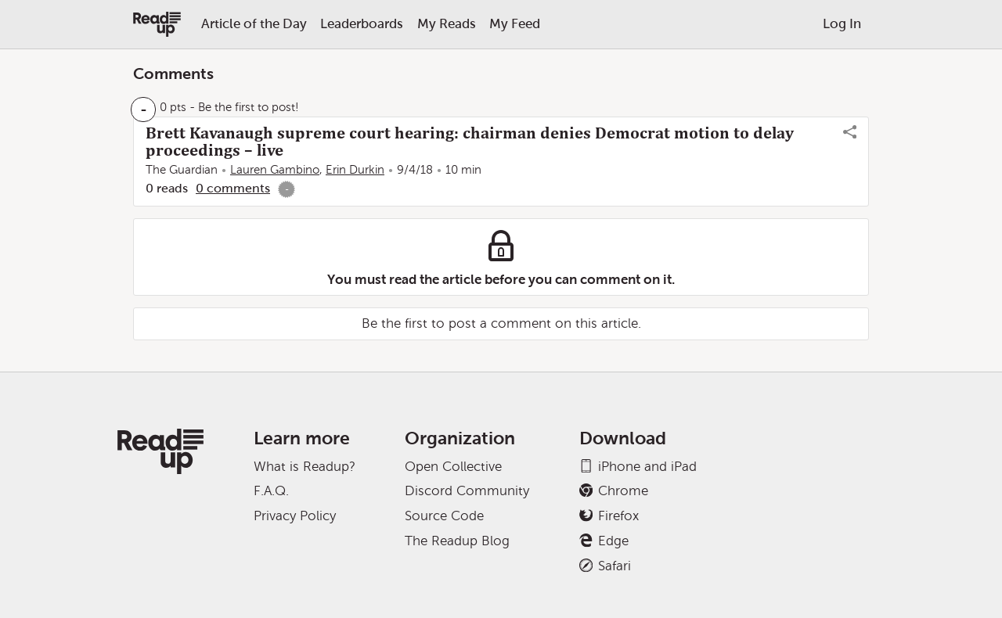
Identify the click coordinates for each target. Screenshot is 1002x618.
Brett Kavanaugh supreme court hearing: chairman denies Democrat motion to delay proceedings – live (470, 142)
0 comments (233, 188)
